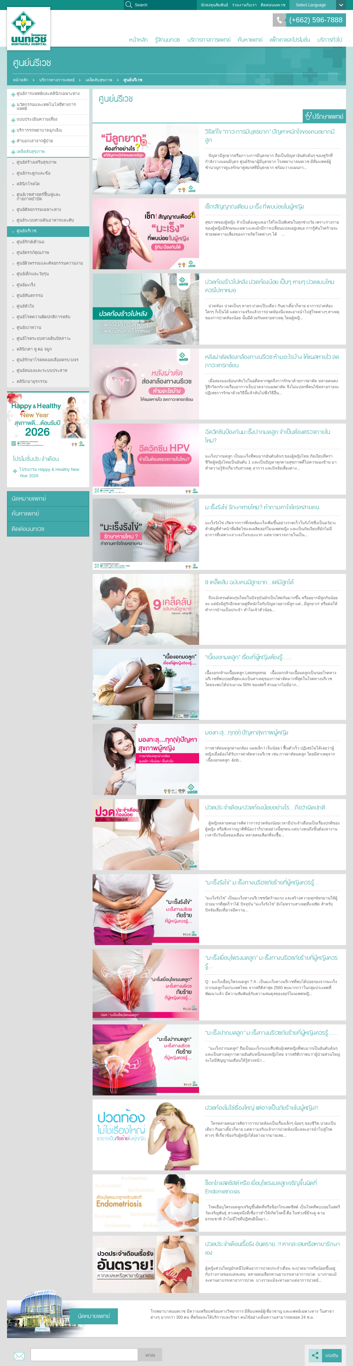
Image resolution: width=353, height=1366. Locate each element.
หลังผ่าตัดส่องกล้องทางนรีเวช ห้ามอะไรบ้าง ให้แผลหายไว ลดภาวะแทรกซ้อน (268, 360)
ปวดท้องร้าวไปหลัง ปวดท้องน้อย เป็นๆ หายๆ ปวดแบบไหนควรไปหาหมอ (270, 285)
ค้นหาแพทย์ (250, 40)
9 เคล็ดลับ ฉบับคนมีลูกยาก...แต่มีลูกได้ (246, 581)
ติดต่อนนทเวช (273, 5)
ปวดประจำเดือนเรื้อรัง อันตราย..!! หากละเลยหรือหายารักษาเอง (272, 1243)
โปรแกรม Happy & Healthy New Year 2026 (47, 450)
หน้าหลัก (138, 40)
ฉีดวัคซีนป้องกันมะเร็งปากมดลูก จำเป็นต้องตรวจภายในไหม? (269, 431)
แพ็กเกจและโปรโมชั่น (290, 40)
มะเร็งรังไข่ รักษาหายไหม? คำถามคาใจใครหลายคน (258, 506)
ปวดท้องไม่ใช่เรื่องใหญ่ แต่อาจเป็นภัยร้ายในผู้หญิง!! (259, 1107)
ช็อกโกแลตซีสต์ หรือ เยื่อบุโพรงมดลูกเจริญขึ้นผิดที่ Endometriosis (258, 1186)
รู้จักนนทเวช (167, 40)
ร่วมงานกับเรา (244, 5)
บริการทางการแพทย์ (208, 40)
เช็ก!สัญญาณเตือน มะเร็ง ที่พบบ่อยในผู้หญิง (252, 206)
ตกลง (150, 1355)
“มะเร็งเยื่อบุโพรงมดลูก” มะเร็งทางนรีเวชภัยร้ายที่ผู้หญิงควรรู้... (270, 957)
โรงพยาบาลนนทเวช (29, 29)
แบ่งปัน (332, 1355)
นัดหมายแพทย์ (27, 475)
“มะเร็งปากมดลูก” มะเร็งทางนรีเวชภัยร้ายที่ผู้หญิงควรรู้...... (266, 1032)
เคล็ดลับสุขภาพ (100, 80)
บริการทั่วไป (329, 40)
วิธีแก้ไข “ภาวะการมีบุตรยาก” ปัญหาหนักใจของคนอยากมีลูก (268, 131)
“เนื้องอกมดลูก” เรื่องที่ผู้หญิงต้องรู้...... (246, 656)
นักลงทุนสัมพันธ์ (214, 5)
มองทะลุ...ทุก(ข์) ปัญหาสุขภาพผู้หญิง (244, 731)
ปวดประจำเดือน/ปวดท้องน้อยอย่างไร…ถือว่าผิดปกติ (261, 806)
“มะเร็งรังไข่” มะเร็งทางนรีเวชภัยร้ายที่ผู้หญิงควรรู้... (258, 881)
